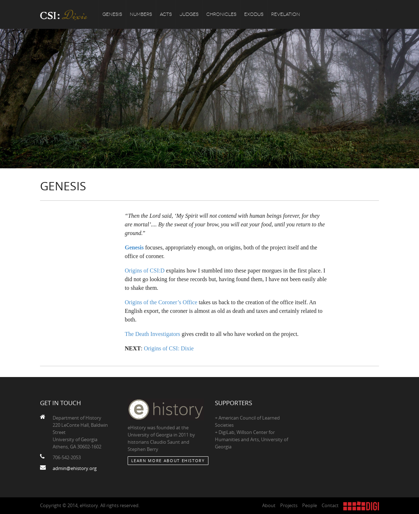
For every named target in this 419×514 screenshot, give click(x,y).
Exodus (254, 14)
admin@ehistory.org (75, 468)
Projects (288, 505)
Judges (189, 14)
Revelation (285, 14)
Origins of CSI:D (144, 270)
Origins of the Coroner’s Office (161, 302)
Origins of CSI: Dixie (169, 348)
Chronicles (221, 14)
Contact (330, 505)
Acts (166, 14)
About (268, 505)
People (309, 505)
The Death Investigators (152, 334)
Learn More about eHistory (168, 460)
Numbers (141, 14)
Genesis (112, 14)
